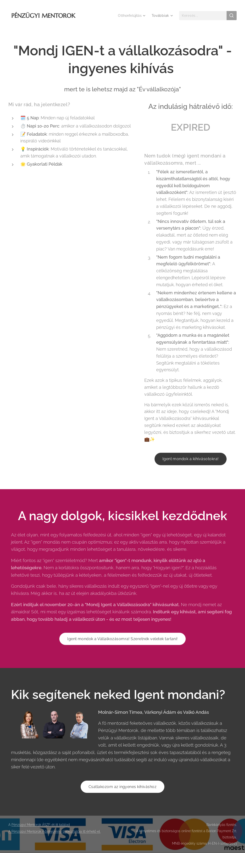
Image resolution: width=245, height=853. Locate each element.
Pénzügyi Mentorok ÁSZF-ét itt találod (40, 825)
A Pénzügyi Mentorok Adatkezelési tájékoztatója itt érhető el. (54, 831)
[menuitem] (131, 16)
